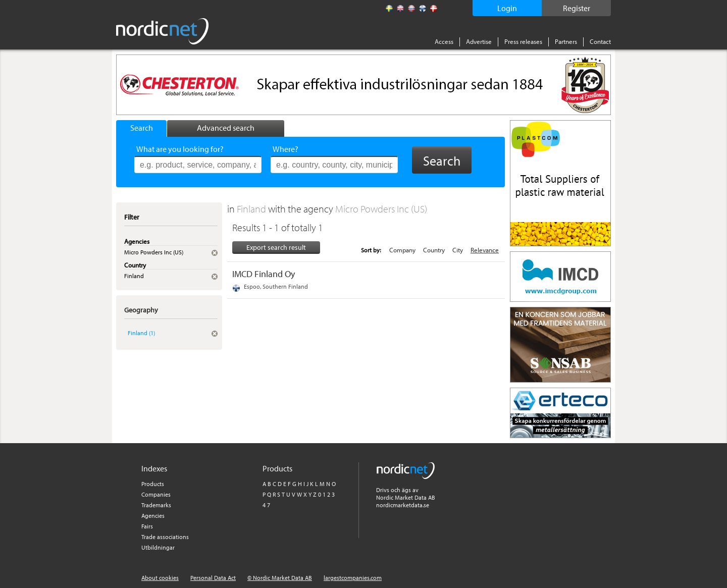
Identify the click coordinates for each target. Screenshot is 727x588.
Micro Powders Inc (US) (381, 208)
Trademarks (156, 505)
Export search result (276, 247)
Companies (156, 494)
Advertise (479, 41)
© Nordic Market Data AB (279, 577)
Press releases (523, 41)
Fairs (147, 526)
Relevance (485, 250)
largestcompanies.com (353, 577)
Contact (600, 41)
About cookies (160, 577)
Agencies (153, 515)
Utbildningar (158, 547)
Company (402, 250)
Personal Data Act (213, 577)
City (457, 250)
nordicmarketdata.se (402, 505)
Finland (252, 208)
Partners (566, 41)
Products (152, 484)
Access (444, 41)
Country (434, 250)
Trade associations (165, 537)
